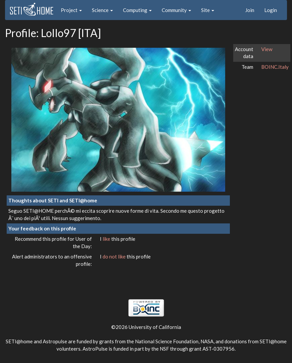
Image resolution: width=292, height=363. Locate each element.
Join (249, 10)
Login (270, 10)
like (107, 239)
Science (102, 10)
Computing (137, 10)
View (266, 49)
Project (71, 10)
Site (207, 10)
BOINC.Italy (275, 67)
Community (176, 10)
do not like (115, 256)
